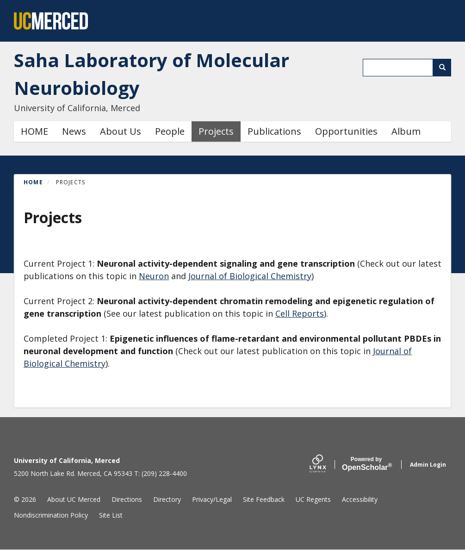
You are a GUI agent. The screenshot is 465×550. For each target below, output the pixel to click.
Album (406, 131)
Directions (127, 499)
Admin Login (428, 465)
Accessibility (360, 499)
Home (33, 182)
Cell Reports (299, 313)
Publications (274, 131)
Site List (111, 515)
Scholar (366, 463)
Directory (167, 499)
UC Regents (313, 499)
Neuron (154, 275)
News (74, 131)
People (170, 131)
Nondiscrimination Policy (51, 515)
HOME (34, 131)
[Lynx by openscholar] (326, 464)
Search (445, 67)
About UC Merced (73, 499)
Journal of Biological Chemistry (249, 275)
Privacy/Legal (212, 499)
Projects (216, 131)
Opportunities (346, 131)
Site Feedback (264, 499)
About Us (120, 131)
